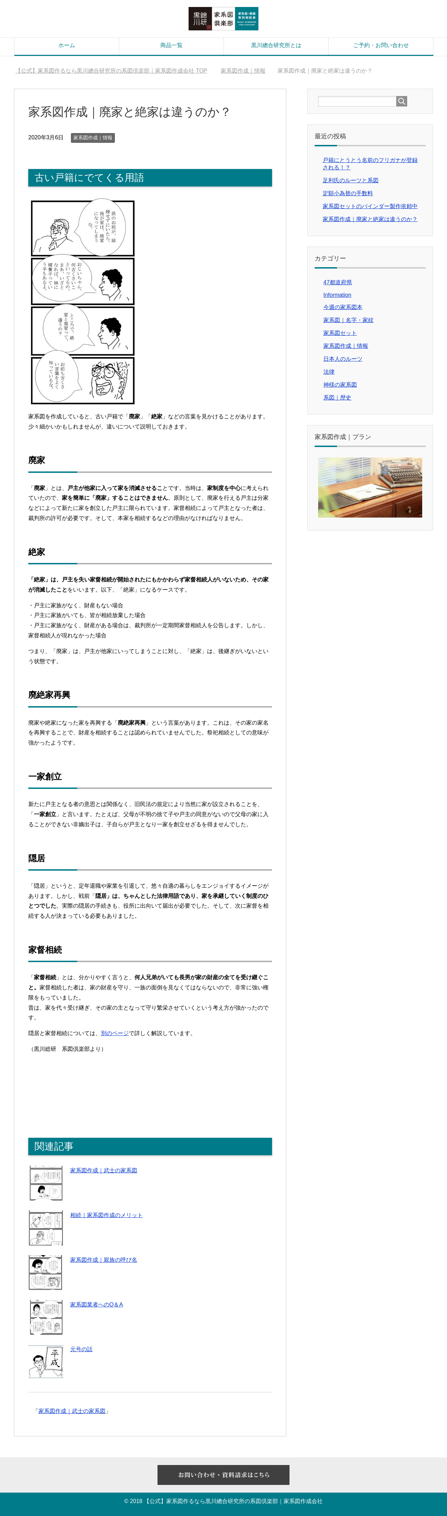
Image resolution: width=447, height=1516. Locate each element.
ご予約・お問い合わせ (381, 45)
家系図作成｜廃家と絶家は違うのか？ (370, 219)
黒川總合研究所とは (276, 45)
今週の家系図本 (342, 307)
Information (337, 295)
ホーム (66, 45)
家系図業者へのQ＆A (96, 1305)
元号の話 (81, 1349)
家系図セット (340, 333)
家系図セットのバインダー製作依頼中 (370, 206)
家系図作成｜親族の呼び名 (103, 1260)
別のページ (115, 1033)
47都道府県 (337, 282)
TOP (111, 71)
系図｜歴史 (337, 398)
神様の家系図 (340, 385)
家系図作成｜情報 (92, 137)
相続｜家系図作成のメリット (106, 1215)
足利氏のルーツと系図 (351, 180)
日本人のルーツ (342, 359)
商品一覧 (171, 45)
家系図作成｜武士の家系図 (103, 1170)
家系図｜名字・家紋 (348, 320)
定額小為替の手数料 (348, 193)
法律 (329, 372)
